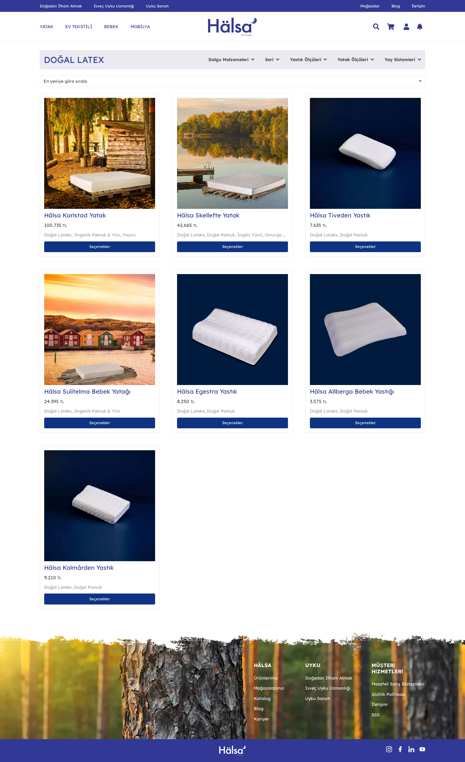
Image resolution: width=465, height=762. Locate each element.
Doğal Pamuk (221, 235)
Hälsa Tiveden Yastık (340, 215)
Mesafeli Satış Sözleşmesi (398, 684)
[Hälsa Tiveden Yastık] (365, 101)
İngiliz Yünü (249, 235)
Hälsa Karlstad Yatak (75, 215)
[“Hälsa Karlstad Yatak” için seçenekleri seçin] (99, 246)
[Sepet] (390, 27)
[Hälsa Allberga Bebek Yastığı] (365, 277)
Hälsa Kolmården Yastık (79, 567)
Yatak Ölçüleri (352, 59)
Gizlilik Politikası (388, 694)
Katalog (262, 698)
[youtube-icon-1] (422, 749)
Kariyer (261, 719)
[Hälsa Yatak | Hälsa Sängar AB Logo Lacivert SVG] (232, 26)
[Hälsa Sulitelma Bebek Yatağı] (99, 277)
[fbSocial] (400, 749)
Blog (258, 708)
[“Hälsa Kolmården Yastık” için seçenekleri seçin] (99, 599)
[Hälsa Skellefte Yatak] (232, 101)
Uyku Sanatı (318, 698)
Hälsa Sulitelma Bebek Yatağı (87, 391)
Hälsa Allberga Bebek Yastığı (352, 391)
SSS (376, 715)
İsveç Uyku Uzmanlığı (327, 688)
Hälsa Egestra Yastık (207, 391)
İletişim (379, 704)
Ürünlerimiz (266, 678)
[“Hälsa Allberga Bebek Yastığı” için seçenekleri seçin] (365, 423)
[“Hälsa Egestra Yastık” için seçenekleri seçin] (232, 423)
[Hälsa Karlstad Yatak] (99, 101)
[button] (376, 27)
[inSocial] (411, 749)
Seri (269, 59)
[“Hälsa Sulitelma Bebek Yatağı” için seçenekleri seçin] (99, 423)
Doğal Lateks (58, 235)
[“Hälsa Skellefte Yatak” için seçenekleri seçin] (232, 246)
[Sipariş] (232, 81)
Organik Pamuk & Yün (97, 235)
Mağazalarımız (269, 688)
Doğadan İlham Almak (328, 678)
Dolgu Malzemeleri (228, 59)
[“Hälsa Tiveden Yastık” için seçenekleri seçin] (365, 246)
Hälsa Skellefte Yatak (208, 215)
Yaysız (129, 235)
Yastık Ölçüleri (305, 59)
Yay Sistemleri (400, 59)
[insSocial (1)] (389, 749)
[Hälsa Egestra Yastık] (232, 277)
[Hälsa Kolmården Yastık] (99, 453)
